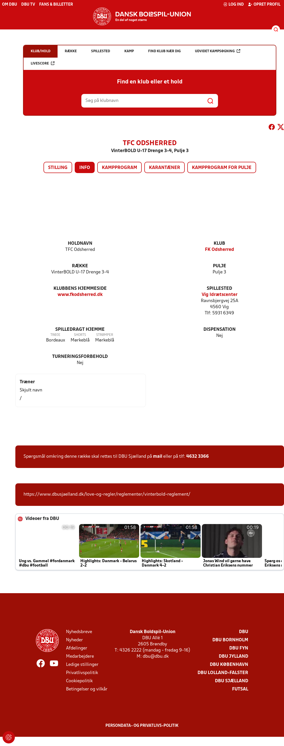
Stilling (58, 168)
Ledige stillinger (82, 665)
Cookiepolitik (79, 681)
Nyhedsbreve (79, 632)
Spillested (219, 288)
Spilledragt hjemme (80, 329)
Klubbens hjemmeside (80, 288)
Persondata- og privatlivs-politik (142, 726)
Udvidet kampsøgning (217, 51)
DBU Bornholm (230, 640)
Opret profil (264, 4)
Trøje (55, 335)
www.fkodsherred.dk (80, 295)
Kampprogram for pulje (222, 168)
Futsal (240, 689)
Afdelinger (76, 648)
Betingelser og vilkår (86, 689)
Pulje (219, 266)
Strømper (104, 335)
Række (80, 266)
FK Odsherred (219, 250)
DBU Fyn (238, 648)
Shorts (80, 335)
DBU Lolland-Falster (223, 673)
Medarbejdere (80, 656)
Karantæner (164, 168)
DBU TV (28, 4)
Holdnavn (80, 243)
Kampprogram (119, 168)
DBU (243, 632)
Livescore (42, 63)
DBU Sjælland (231, 681)
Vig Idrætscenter (219, 295)
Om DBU (9, 4)
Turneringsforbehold (80, 357)
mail (157, 456)
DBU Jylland (233, 656)
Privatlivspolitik (82, 673)
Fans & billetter (56, 4)
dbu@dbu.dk (156, 656)
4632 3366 (197, 456)
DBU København (229, 665)
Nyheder (74, 640)
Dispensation (219, 329)
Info (84, 168)
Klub (219, 243)
